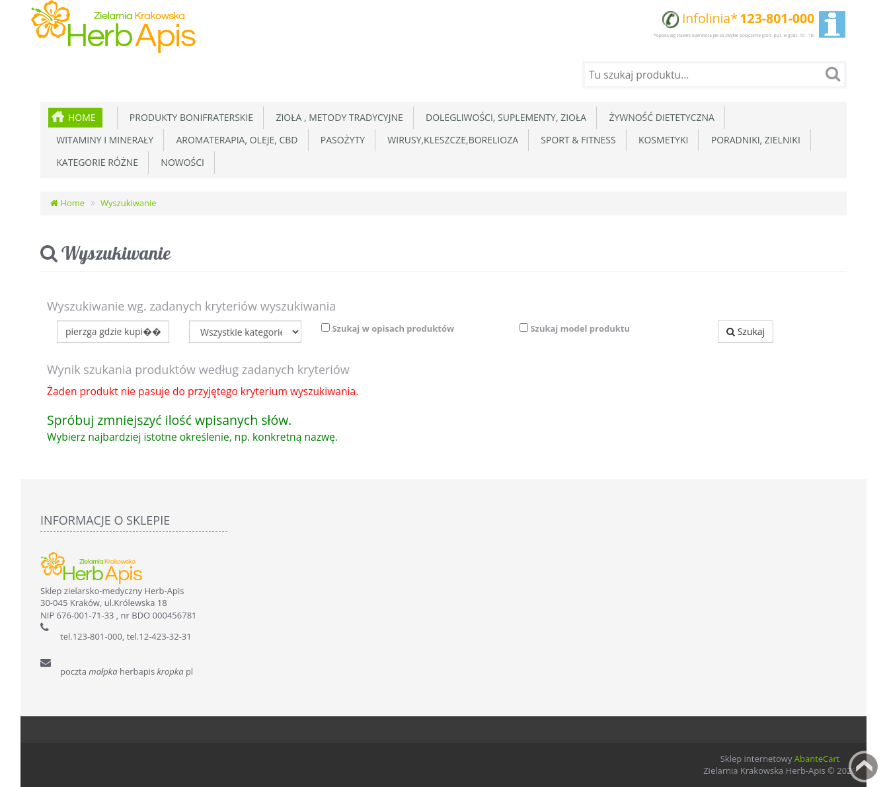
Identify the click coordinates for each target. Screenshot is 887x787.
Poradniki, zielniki (753, 139)
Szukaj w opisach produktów (387, 328)
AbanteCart (817, 759)
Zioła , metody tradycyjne (337, 117)
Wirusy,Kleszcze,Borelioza (450, 139)
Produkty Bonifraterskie (189, 117)
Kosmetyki (661, 139)
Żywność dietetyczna (659, 117)
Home (82, 117)
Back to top (864, 766)
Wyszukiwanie (128, 203)
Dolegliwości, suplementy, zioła (503, 117)
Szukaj (745, 331)
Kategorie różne (95, 162)
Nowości (180, 162)
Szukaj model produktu (575, 328)
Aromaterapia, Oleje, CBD (234, 139)
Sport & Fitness (576, 139)
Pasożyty (341, 139)
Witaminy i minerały (102, 139)
